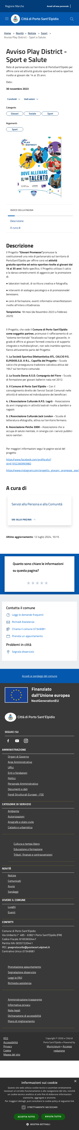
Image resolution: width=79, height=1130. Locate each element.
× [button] (75, 1081)
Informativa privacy (19, 1005)
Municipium (53, 1046)
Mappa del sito (11, 1054)
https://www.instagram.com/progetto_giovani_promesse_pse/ (42, 470)
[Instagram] (26, 740)
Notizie (32, 33)
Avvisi (11, 886)
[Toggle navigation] (7, 19)
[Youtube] (17, 740)
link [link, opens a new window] (72, 1101)
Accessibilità (10, 1042)
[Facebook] (8, 740)
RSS (5, 1038)
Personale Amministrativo (23, 784)
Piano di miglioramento (21, 1021)
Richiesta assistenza (19, 983)
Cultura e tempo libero (27, 844)
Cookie (7, 1050)
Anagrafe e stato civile (21, 822)
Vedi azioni (31, 99)
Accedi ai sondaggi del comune (39, 676)
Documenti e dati (18, 789)
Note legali (14, 1010)
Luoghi (12, 907)
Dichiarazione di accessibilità (24, 1016)
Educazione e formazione (28, 849)
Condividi (14, 99)
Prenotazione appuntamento (24, 967)
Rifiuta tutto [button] (53, 1116)
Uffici (11, 767)
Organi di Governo (18, 757)
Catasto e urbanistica (20, 827)
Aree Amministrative (20, 762)
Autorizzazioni (16, 816)
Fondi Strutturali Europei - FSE (26, 794)
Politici (12, 778)
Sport (44, 33)
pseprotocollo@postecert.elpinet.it (29, 947)
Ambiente (13, 811)
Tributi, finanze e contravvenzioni (33, 855)
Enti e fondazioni (17, 773)
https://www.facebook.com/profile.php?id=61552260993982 (28, 461)
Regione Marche (14, 6)
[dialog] (39, 1104)
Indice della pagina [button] (21, 210)
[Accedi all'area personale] (58, 6)
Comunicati (14, 881)
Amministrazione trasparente (25, 999)
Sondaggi (13, 892)
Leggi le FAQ (15, 978)
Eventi (11, 912)
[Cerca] (72, 19)
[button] (39, 1124)
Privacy (7, 1046)
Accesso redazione (63, 1048)
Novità (20, 33)
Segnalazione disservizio (22, 972)
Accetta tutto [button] (26, 1116)
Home (7, 33)
